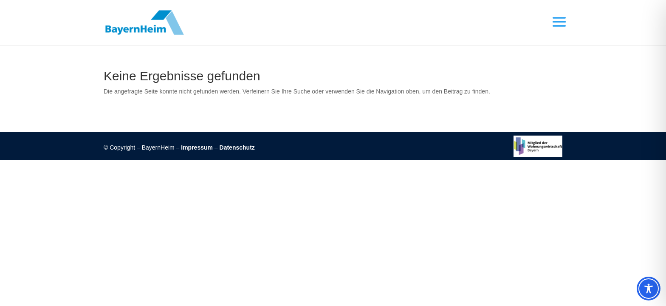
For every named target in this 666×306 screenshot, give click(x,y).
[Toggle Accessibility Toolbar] (649, 289)
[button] (555, 22)
